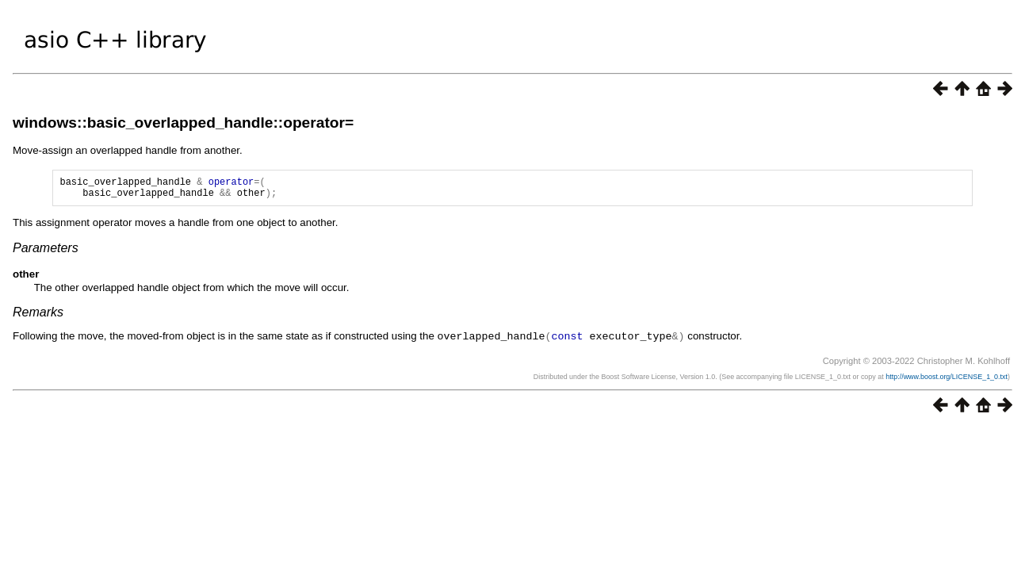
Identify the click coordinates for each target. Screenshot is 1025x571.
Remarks (38, 317)
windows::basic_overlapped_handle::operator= (183, 122)
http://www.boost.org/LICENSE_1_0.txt (946, 381)
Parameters (45, 252)
